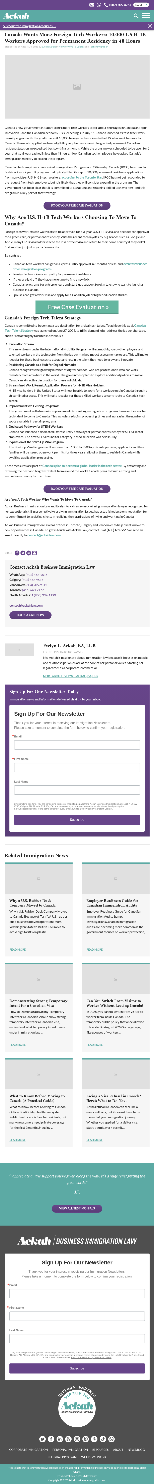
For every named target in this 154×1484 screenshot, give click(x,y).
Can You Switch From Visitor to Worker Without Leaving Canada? (114, 1003)
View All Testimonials (77, 1208)
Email (18, 736)
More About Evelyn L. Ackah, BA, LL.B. (70, 676)
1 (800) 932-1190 (43, 595)
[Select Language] (141, 5)
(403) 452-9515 (37, 574)
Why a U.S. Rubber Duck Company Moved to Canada (32, 903)
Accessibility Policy (86, 1476)
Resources (100, 1449)
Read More (17, 949)
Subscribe (77, 819)
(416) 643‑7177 (33, 590)
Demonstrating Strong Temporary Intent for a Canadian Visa (38, 1003)
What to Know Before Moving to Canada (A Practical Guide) (37, 1099)
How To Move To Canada (72, 46)
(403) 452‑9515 (32, 579)
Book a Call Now (30, 615)
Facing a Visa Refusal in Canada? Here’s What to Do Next (113, 1099)
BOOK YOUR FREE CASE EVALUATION (77, 205)
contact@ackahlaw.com (44, 535)
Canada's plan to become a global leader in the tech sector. (82, 466)
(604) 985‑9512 (36, 585)
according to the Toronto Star (81, 177)
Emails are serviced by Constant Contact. (92, 809)
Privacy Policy (65, 1476)
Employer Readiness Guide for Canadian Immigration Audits (112, 903)
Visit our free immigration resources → (29, 26)
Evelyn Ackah (49, 46)
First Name (21, 759)
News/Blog (136, 1449)
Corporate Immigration (28, 1449)
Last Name (21, 781)
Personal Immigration (70, 1449)
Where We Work (93, 1457)
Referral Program (62, 1457)
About (118, 1449)
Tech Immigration (98, 46)
